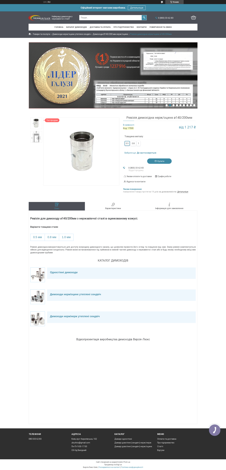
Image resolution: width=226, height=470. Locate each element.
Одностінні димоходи (64, 272)
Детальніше (136, 7)
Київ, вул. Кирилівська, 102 (84, 439)
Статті (160, 446)
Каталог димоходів (76, 27)
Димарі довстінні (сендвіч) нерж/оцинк (133, 446)
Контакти (142, 27)
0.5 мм (37, 237)
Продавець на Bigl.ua (113, 465)
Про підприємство (123, 27)
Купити (161, 161)
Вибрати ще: (140, 153)
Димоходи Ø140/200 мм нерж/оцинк (110, 34)
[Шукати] (144, 17)
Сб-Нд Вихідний (78, 450)
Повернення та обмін (160, 27)
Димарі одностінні (123, 439)
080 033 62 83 (35, 439)
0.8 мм (52, 237)
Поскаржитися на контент (109, 467)
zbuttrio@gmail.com (80, 443)
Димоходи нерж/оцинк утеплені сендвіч (71, 34)
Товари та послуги (41, 34)
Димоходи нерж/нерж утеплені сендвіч (75, 316)
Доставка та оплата (100, 27)
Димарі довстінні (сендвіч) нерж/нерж (132, 443)
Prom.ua (127, 462)
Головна (58, 27)
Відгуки (160, 450)
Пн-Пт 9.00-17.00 (79, 446)
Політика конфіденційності (132, 467)
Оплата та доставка (166, 439)
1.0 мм (66, 237)
